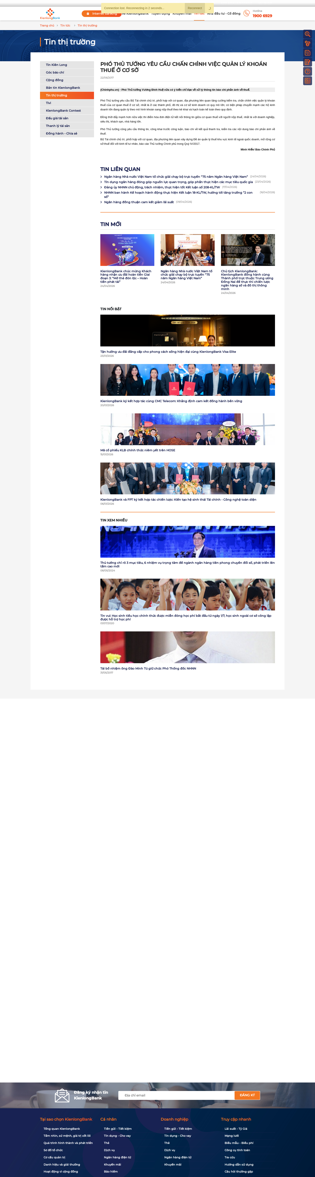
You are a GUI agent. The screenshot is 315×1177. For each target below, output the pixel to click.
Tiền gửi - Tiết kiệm (118, 1128)
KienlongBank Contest (63, 111)
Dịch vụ (109, 1150)
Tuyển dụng (160, 13)
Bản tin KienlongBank (63, 88)
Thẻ (106, 1143)
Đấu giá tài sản (57, 118)
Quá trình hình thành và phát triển (68, 1143)
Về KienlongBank (135, 13)
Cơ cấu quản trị (54, 1157)
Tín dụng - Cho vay (117, 1135)
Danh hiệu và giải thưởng (62, 1164)
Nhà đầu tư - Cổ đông (223, 13)
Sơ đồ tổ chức (53, 1150)
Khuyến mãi (182, 13)
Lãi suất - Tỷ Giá (236, 1128)
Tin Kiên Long (56, 65)
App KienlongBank (236, 3)
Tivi (48, 103)
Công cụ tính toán (237, 1150)
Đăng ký (247, 1095)
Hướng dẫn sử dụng (239, 1164)
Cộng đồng (54, 80)
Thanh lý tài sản (58, 126)
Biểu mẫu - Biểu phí (239, 1143)
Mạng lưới (232, 1135)
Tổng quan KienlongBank (62, 1128)
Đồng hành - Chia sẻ (61, 133)
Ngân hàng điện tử (117, 1157)
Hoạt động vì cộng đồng (61, 1171)
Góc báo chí (55, 72)
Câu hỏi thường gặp (239, 1171)
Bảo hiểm (111, 1171)
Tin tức (199, 13)
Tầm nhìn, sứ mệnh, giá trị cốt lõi (67, 1135)
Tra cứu (230, 1157)
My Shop (265, 3)
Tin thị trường (56, 95)
